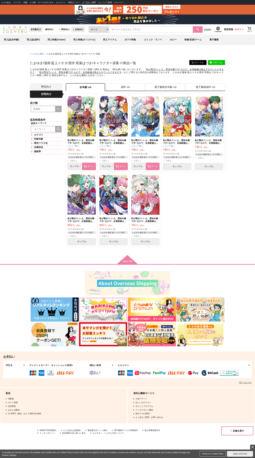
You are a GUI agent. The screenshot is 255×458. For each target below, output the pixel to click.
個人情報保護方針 (152, 430)
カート (89, 166)
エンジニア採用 (105, 2)
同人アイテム (110, 39)
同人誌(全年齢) (11, 39)
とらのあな (6, 2)
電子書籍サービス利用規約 (126, 430)
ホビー (173, 39)
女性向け (78, 29)
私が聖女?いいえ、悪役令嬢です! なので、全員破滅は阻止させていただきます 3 (208, 143)
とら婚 (32, 2)
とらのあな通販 (37, 54)
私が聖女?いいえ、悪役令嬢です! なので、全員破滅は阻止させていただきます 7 (80, 143)
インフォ (17, 2)
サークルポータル (46, 2)
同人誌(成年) (33, 39)
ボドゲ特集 (130, 39)
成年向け (49, 29)
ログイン (239, 29)
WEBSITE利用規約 (48, 430)
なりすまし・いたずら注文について (108, 433)
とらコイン (61, 2)
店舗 (25, 2)
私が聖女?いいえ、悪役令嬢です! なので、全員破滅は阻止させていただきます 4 (176, 143)
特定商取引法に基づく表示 (74, 433)
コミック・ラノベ (153, 39)
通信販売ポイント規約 (97, 430)
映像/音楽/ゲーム (193, 39)
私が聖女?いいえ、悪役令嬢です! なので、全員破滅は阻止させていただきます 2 (80, 221)
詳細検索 (207, 29)
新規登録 (228, 29)
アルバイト (119, 2)
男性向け (64, 29)
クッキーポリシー (47, 433)
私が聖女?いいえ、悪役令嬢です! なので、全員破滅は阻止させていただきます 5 (144, 143)
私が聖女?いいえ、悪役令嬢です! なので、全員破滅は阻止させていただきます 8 (144, 221)
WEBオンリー (74, 2)
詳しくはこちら (245, 383)
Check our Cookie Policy (212, 454)
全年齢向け (36, 29)
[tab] (125, 87)
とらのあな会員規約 (72, 430)
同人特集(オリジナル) (84, 39)
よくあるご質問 (89, 2)
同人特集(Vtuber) (57, 39)
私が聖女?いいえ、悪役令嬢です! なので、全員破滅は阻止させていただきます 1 (112, 221)
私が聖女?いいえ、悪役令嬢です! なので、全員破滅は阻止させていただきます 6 (80, 72)
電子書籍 (214, 39)
